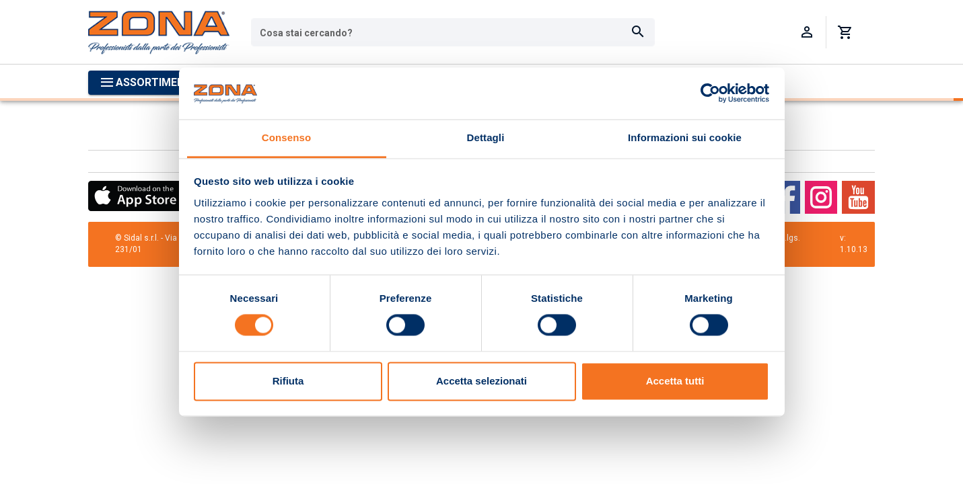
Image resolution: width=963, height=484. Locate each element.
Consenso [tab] (286, 137)
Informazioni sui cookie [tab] (685, 137)
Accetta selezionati (481, 381)
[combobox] (453, 32)
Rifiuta (288, 381)
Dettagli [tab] (486, 137)
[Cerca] (638, 32)
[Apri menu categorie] (149, 83)
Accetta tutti (675, 381)
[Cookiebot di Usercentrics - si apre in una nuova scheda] (710, 93)
